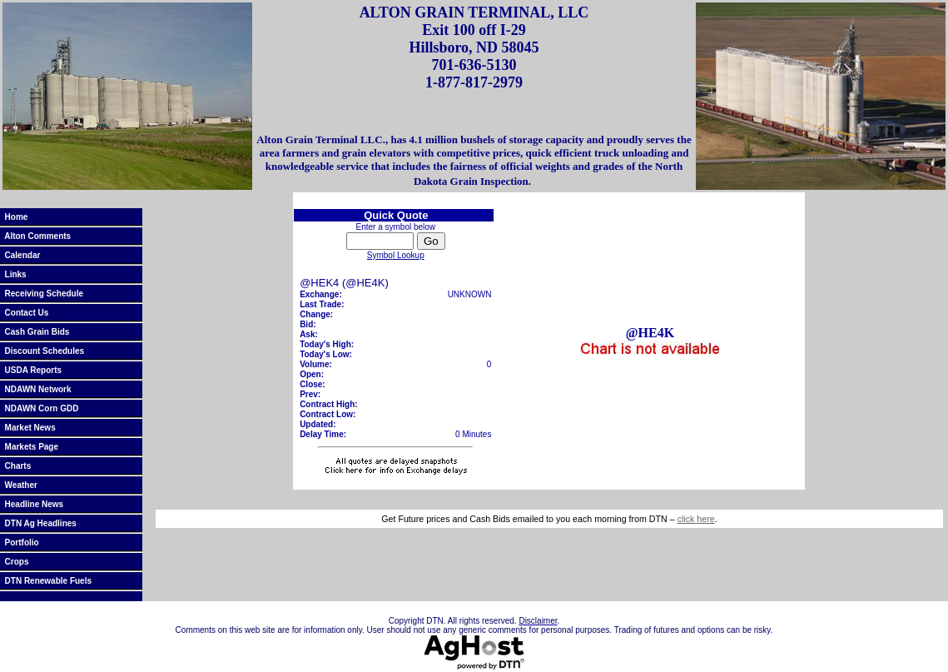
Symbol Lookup (395, 255)
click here (696, 519)
